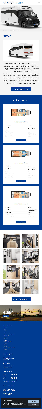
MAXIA (5, 344)
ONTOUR (5, 346)
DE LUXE (5, 349)
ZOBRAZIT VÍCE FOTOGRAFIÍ (21, 299)
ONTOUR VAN (6, 335)
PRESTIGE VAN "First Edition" (9, 347)
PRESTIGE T (6, 328)
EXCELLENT (6, 340)
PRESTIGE (5, 343)
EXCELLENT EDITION (7, 341)
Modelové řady (12, 30)
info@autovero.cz (9, 366)
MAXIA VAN (6, 337)
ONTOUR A (6, 331)
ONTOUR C (6, 338)
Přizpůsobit (34, 404)
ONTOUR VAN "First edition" (9, 334)
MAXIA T (5, 332)
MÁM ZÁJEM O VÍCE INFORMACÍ (21, 89)
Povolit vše (34, 401)
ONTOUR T (6, 329)
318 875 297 (9, 367)
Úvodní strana (5, 30)
